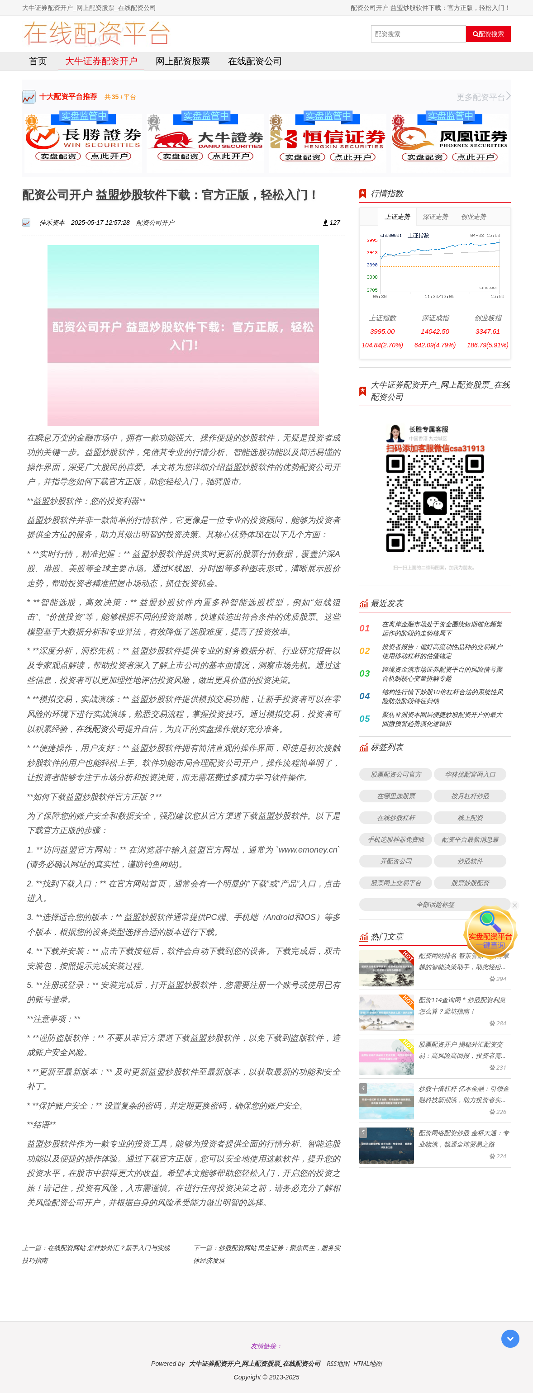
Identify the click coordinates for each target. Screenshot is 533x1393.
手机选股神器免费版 (395, 839)
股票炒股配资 (470, 882)
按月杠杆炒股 (470, 795)
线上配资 (470, 817)
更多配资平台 (484, 96)
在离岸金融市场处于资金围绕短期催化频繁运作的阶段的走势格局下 (442, 628)
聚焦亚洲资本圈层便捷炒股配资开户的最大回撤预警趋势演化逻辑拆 (442, 719)
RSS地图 (338, 1363)
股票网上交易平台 (396, 882)
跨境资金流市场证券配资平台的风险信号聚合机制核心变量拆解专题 (442, 673)
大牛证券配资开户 (101, 61)
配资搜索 (488, 34)
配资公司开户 (155, 222)
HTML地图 (367, 1363)
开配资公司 (396, 861)
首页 (38, 61)
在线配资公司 (255, 61)
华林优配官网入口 (470, 774)
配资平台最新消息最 (470, 839)
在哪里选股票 (396, 795)
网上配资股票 (183, 61)
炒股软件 (470, 861)
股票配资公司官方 (396, 774)
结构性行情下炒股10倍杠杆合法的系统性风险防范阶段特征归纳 (442, 696)
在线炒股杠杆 (396, 817)
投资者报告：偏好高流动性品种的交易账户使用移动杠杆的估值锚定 (442, 651)
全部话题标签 (435, 904)
